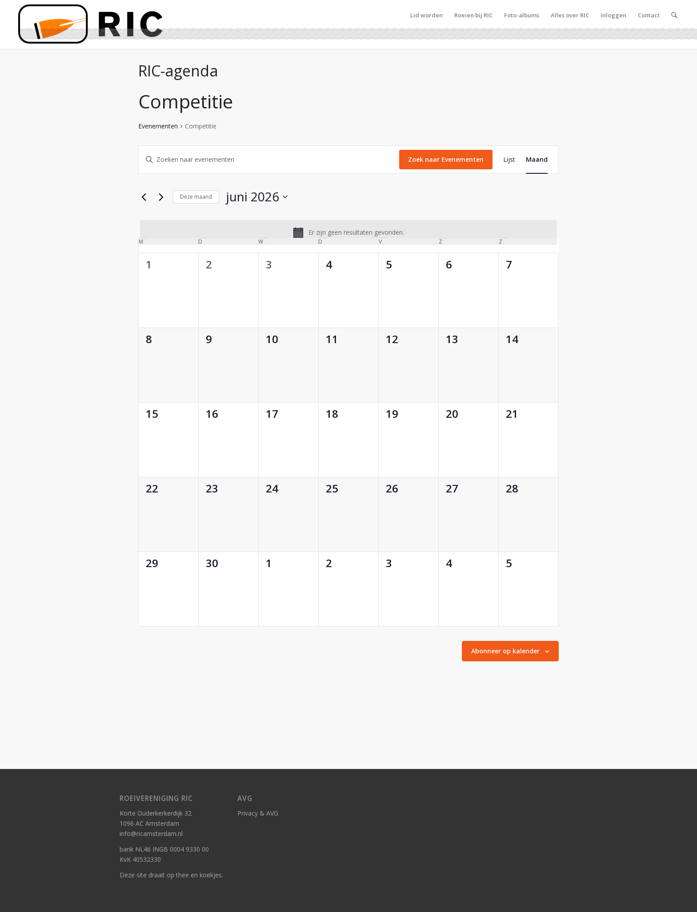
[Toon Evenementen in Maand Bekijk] (537, 160)
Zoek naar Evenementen (446, 159)
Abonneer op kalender (505, 651)
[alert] (348, 232)
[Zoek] (674, 24)
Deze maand (196, 196)
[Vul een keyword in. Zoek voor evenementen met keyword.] (269, 160)
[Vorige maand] (143, 197)
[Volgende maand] (161, 197)
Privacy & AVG (257, 813)
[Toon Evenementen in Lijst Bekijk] (509, 160)
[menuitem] (427, 24)
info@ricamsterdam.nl (151, 833)
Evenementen (158, 126)
